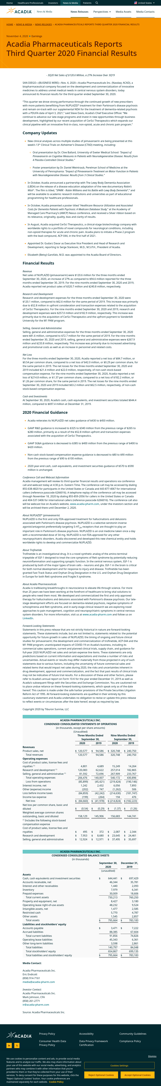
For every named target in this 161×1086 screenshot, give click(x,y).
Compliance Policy (130, 1041)
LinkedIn (28, 618)
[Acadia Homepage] (19, 11)
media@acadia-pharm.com (39, 982)
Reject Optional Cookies (101, 1075)
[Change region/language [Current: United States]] (144, 3)
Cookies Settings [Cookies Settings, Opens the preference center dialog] (119, 1065)
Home (9, 24)
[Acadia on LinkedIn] (9, 1045)
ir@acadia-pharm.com (36, 1004)
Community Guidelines (132, 1033)
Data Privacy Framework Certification (93, 1043)
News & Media (44, 11)
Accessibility (86, 1033)
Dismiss (152, 1056)
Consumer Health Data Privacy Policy (52, 1043)
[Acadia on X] (17, 1045)
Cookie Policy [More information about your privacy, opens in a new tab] (56, 1081)
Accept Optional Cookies (138, 1075)
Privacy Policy (47, 1033)
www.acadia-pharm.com (84, 504)
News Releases (43, 24)
